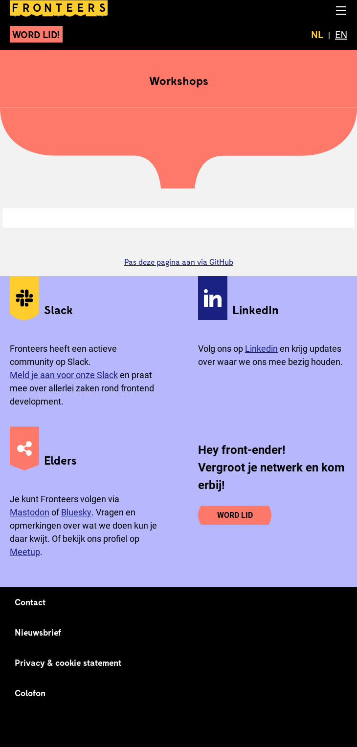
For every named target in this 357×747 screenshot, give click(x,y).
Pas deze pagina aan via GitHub (178, 261)
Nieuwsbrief (38, 632)
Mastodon (29, 512)
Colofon (30, 692)
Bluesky (76, 512)
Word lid (235, 515)
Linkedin (261, 348)
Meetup (25, 552)
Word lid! (36, 34)
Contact (30, 602)
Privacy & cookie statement (68, 662)
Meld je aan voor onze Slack (64, 375)
